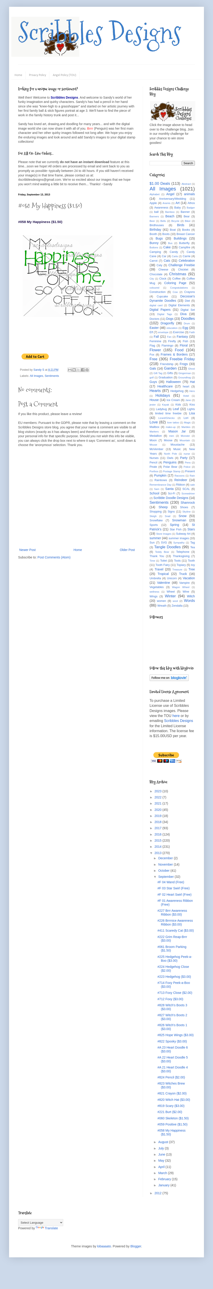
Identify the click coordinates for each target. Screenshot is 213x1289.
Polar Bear (170, 466)
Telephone (182, 551)
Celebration (187, 260)
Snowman (179, 520)
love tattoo (173, 422)
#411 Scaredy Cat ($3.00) (175, 930)
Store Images (163, 533)
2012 (158, 1193)
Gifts (170, 373)
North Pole (170, 453)
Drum (187, 323)
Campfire (184, 247)
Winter (170, 596)
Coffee (176, 278)
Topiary (181, 565)
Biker (188, 221)
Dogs (170, 318)
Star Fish (176, 529)
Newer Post (27, 550)
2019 (158, 816)
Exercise (178, 332)
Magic (187, 422)
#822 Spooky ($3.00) (172, 1041)
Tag (192, 542)
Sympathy (179, 542)
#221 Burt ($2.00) (169, 1112)
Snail (167, 516)
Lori (186, 418)
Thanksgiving (181, 556)
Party (184, 458)
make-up (171, 427)
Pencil (153, 462)
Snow (182, 516)
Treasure (177, 569)
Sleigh (153, 516)
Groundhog (184, 377)
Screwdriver (188, 493)
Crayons (189, 292)
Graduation (166, 377)
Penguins (170, 462)
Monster (185, 435)
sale (192, 484)
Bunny (154, 243)
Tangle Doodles (167, 547)
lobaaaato (104, 1246)
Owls (170, 458)
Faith (192, 332)
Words (189, 600)
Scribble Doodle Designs (170, 498)
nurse (187, 453)
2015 (158, 840)
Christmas (177, 274)
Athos (191, 203)
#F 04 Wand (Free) (170, 882)
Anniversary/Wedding (172, 198)
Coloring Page (175, 283)
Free (153, 359)
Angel (170, 194)
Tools (177, 560)
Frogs (184, 364)
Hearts (155, 391)
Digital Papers (160, 309)
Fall (156, 336)
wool (175, 601)
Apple (153, 203)
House (154, 400)
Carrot (153, 260)
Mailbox (154, 427)
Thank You (157, 556)
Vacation (189, 578)
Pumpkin (160, 475)
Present (190, 471)
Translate (47, 1228)
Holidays (162, 395)
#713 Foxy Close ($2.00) (174, 993)
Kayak (165, 404)
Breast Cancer (186, 234)
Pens (188, 462)
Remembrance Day (161, 484)
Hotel (186, 395)
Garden (170, 368)
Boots (165, 234)
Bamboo (170, 212)
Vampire (184, 582)
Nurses (154, 458)
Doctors (154, 318)
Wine (186, 591)
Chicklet (183, 269)
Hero (192, 391)
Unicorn (172, 578)
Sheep (163, 507)
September (166, 876)
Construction (158, 292)
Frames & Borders (174, 354)
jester (153, 404)
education (172, 328)
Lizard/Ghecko (166, 418)
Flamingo (167, 345)
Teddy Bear (162, 552)
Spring (174, 525)
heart (186, 386)
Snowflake (156, 520)
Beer (152, 221)
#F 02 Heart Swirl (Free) (174, 894)
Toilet (163, 560)
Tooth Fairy (162, 565)
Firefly (172, 341)
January (164, 1185)
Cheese (163, 269)
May (161, 1160)
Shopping (156, 511)
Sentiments (52, 375)
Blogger (135, 1246)
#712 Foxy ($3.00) (170, 999)
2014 (158, 846)
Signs (171, 511)
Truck (183, 574)
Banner (185, 212)
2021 (158, 803)
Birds (180, 225)
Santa (169, 489)
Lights (191, 409)
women (161, 601)
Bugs (159, 238)
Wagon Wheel (180, 587)
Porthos (154, 471)
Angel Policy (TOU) (64, 75)
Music (177, 449)
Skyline (186, 511)
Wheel (171, 591)
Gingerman (184, 373)
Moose (168, 440)
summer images (179, 538)
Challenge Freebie (181, 265)
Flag (152, 345)
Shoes (184, 507)
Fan (169, 336)
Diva (183, 314)
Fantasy (182, 336)
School (154, 493)
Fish (185, 341)
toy (193, 565)
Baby (177, 207)
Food (179, 350)
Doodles (188, 318)
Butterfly (184, 243)
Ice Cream (173, 400)
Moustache (178, 444)
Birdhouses (157, 225)
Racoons (179, 475)
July (161, 1148)
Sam (156, 489)
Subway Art (183, 533)
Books (186, 229)
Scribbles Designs (99, 33)
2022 (158, 797)
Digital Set (188, 309)
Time (152, 560)
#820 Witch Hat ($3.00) (173, 1099)
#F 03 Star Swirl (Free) (173, 888)
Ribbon (180, 484)
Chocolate (156, 274)
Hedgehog (177, 391)
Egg (185, 328)
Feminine (155, 341)
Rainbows (161, 480)
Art (178, 203)
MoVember (156, 449)
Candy (174, 252)
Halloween (173, 382)
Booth (153, 234)
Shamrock (188, 502)
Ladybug (161, 409)
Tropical (163, 574)
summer (155, 538)
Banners (154, 216)
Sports (154, 525)
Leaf (176, 409)
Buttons (154, 247)
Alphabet (155, 194)
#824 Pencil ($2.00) (171, 1077)
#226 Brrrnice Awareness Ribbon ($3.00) (175, 922)
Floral (184, 345)
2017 (158, 828)
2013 (158, 853)
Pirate (153, 466)
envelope (163, 332)
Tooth (191, 560)
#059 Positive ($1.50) (172, 1124)
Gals (153, 368)
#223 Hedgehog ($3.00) (174, 976)
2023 (158, 791)
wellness (154, 591)
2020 (158, 810)
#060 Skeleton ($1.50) (173, 1118)
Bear (187, 216)
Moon (153, 440)
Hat (192, 382)
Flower (155, 350)
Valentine (163, 582)
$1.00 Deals (160, 183)
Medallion (156, 435)
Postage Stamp (171, 471)
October (164, 870)
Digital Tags (164, 314)
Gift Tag (157, 373)
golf (152, 377)
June (162, 1154)
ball (156, 212)
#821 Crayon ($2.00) (171, 1093)
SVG (164, 542)
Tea (192, 547)
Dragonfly (167, 323)
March (163, 1173)
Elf (151, 332)
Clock (163, 278)
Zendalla (177, 605)
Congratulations (179, 287)
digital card (156, 305)
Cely (159, 265)
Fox (152, 354)
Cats (167, 260)
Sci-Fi (171, 493)
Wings (153, 596)
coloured (154, 287)
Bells (163, 221)
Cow (175, 292)
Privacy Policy (37, 75)
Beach (169, 216)
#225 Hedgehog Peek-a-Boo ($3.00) (174, 958)
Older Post (127, 550)
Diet (187, 300)
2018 (158, 822)
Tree (192, 569)
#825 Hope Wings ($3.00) (175, 1035)
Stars (191, 529)
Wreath (162, 605)
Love (154, 422)
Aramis (166, 203)
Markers (154, 431)
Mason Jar (177, 431)
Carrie (186, 256)
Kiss (192, 404)
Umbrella (155, 578)
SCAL (186, 489)
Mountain (185, 440)
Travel (159, 569)
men (171, 435)
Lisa (192, 413)
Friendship (166, 364)
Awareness (161, 207)
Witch (191, 596)
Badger (191, 207)
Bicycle (175, 221)
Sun (152, 542)
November (166, 864)
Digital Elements (179, 305)
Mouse (153, 444)
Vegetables (157, 587)
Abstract (186, 184)
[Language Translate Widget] (40, 1222)
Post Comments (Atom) (54, 557)
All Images (36, 375)
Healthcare (165, 386)
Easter (154, 328)
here (176, 716)
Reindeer (180, 480)
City (152, 278)
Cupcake (162, 296)
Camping (155, 252)
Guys (153, 382)
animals (189, 194)
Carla (175, 256)
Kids (178, 404)
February (165, 1179)
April (161, 1167)
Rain (192, 475)
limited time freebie (168, 413)
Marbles (186, 427)
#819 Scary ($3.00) (170, 1106)
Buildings (180, 238)
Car (164, 256)
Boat (173, 229)
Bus (170, 243)
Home (18, 75)
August (163, 1142)
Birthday (155, 229)
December (166, 858)
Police (187, 466)
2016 (158, 834)
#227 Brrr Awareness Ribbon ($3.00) (172, 912)
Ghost (191, 368)
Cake (167, 247)
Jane (188, 400)
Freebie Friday (182, 359)
